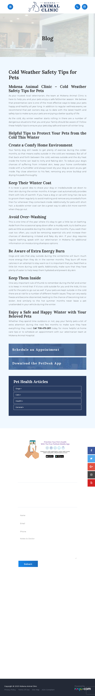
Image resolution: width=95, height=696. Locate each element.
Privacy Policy (10, 690)
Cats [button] (18, 395)
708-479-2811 (70, 471)
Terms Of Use (24, 690)
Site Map (35, 690)
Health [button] (19, 401)
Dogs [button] (19, 388)
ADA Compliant (48, 690)
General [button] (20, 407)
